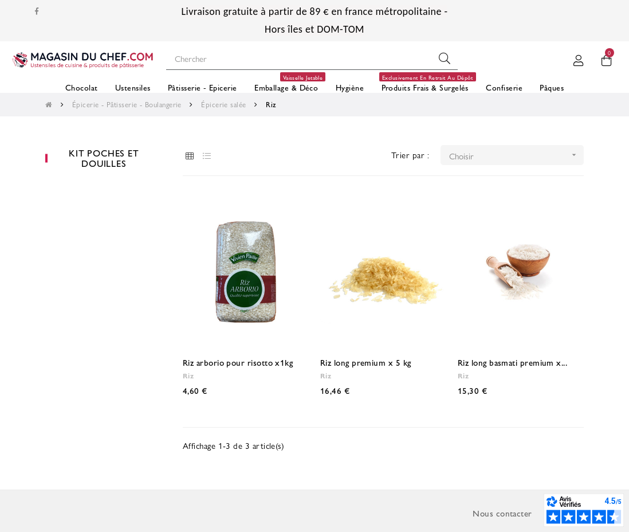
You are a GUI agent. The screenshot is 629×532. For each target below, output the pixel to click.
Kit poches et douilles (104, 158)
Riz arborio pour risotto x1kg (238, 362)
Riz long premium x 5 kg (365, 362)
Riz (188, 375)
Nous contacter (502, 513)
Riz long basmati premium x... (512, 362)
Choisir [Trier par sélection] (516, 155)
